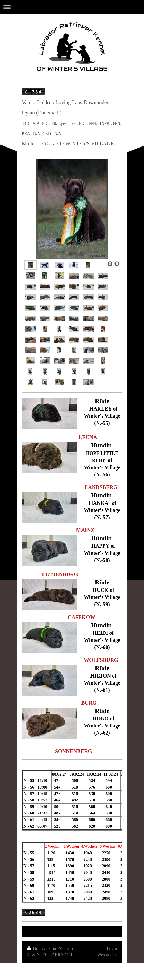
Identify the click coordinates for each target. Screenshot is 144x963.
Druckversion (42, 948)
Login (112, 948)
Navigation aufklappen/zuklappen (72, 7)
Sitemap (66, 948)
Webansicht (107, 954)
